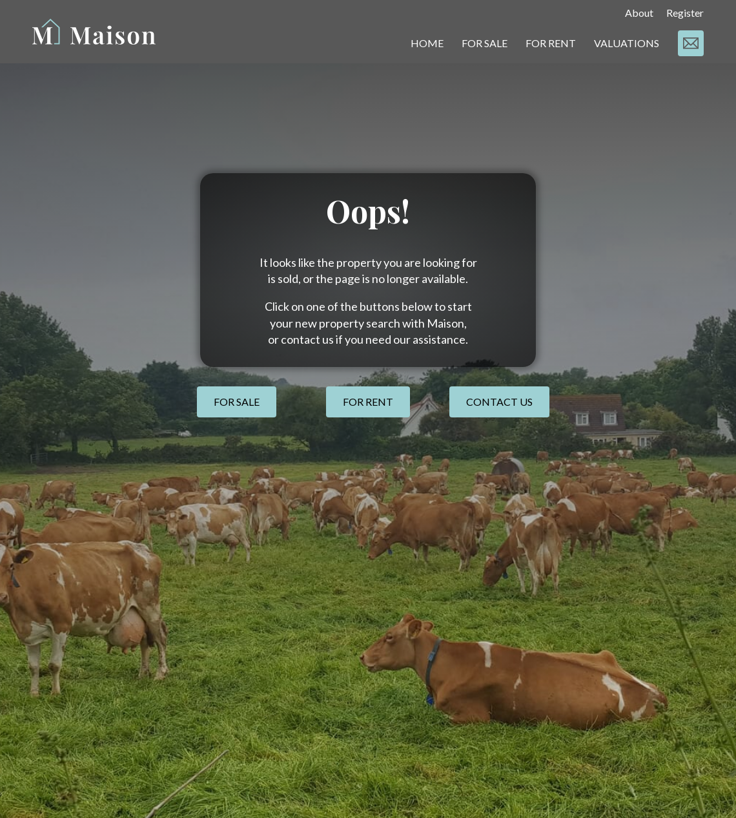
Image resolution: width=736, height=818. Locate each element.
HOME (427, 43)
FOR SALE (484, 43)
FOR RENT (551, 43)
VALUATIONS (626, 43)
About (639, 12)
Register (685, 12)
